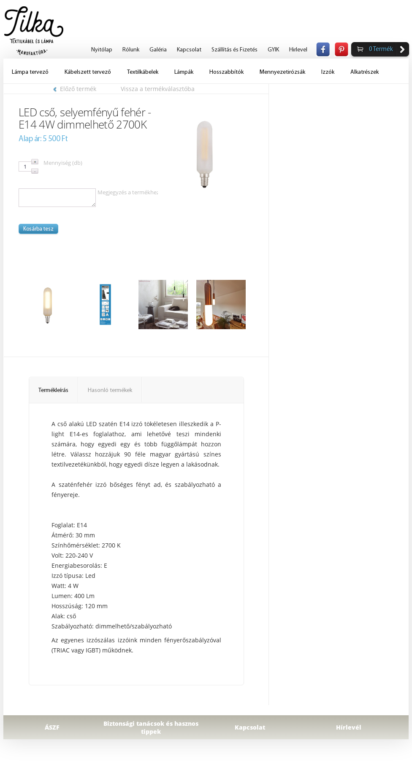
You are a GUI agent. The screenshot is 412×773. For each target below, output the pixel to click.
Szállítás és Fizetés (234, 50)
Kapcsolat (189, 50)
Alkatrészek (364, 72)
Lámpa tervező (30, 72)
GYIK (273, 50)
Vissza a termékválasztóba (158, 89)
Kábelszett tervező (88, 72)
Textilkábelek (142, 72)
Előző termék (74, 89)
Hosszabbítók (226, 72)
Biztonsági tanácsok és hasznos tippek (150, 727)
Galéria (158, 50)
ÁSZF (52, 727)
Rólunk (130, 50)
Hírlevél (348, 727)
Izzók (327, 72)
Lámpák (183, 72)
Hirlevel (298, 50)
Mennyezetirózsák (282, 72)
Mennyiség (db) (62, 162)
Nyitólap (101, 50)
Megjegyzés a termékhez (128, 192)
